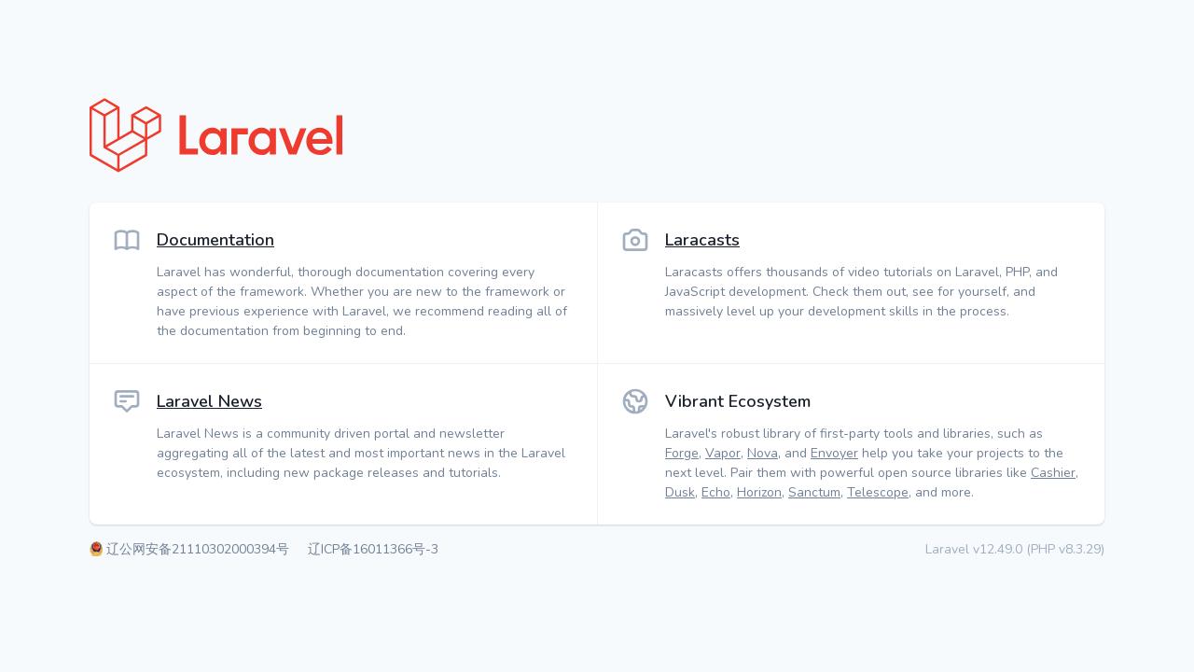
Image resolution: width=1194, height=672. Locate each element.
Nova (762, 453)
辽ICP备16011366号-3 (373, 549)
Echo (715, 492)
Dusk (680, 492)
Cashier (1053, 473)
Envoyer (834, 453)
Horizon (759, 492)
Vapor (723, 453)
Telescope (878, 492)
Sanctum (814, 492)
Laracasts (702, 240)
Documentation (215, 240)
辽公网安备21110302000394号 (199, 549)
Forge (682, 453)
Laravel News (209, 401)
